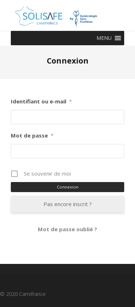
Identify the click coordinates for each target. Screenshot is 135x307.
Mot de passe (32, 135)
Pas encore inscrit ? (68, 204)
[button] (104, 38)
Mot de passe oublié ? (67, 229)
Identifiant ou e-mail (41, 101)
